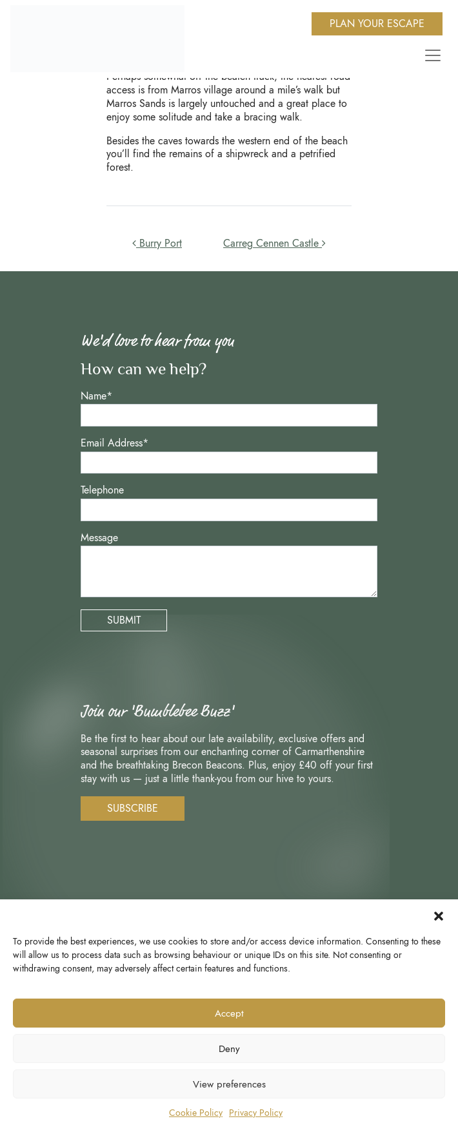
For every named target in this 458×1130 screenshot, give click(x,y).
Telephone (102, 490)
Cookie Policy (196, 1112)
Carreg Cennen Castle (274, 243)
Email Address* (114, 443)
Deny (229, 1049)
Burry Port (157, 243)
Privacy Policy (256, 1112)
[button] (438, 915)
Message (99, 538)
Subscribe (132, 808)
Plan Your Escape (377, 23)
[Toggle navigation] (430, 55)
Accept (229, 1013)
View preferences (229, 1084)
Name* (96, 396)
